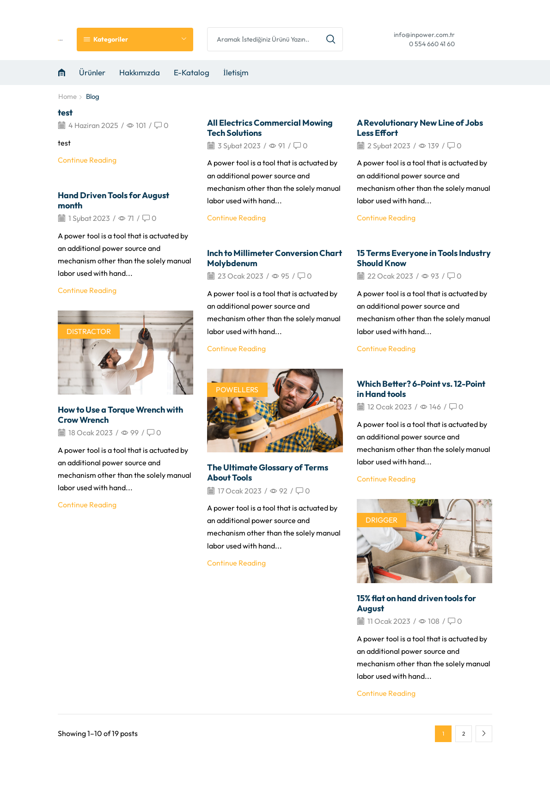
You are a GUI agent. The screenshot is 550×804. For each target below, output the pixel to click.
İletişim (235, 72)
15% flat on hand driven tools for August (416, 603)
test (65, 112)
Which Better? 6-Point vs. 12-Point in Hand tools (421, 388)
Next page (484, 733)
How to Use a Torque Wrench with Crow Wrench (120, 414)
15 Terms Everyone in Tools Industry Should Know (424, 258)
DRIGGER (381, 519)
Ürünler (92, 72)
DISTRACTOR (89, 331)
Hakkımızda (139, 72)
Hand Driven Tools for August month (113, 200)
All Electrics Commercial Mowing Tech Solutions (270, 127)
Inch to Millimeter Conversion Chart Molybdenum (274, 258)
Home (67, 96)
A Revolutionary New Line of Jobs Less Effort (420, 127)
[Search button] (330, 39)
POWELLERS (237, 389)
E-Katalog (191, 72)
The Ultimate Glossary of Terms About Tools (267, 472)
